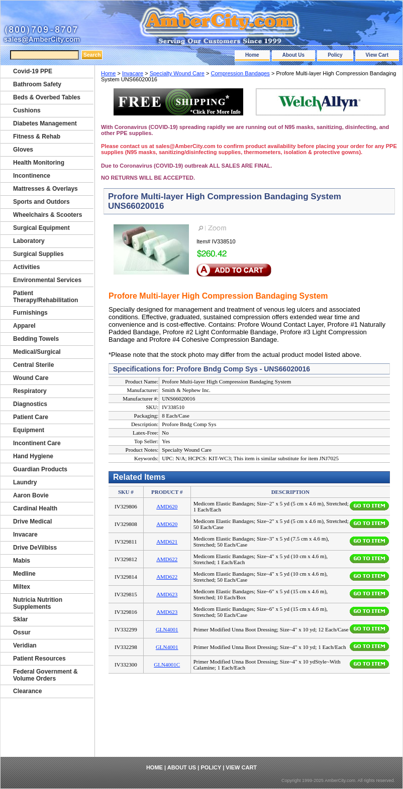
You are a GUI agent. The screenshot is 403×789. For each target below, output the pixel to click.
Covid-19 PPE (32, 71)
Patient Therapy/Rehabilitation (45, 297)
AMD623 (166, 594)
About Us (293, 55)
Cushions (27, 110)
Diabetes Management (45, 123)
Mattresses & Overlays (45, 188)
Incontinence (31, 175)
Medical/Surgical (37, 351)
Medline (24, 573)
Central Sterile (33, 364)
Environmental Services (47, 280)
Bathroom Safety (37, 84)
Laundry (25, 482)
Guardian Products (40, 469)
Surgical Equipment (41, 227)
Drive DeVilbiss (35, 547)
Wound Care (30, 377)
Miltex (21, 586)
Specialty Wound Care (177, 73)
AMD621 (166, 542)
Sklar (20, 619)
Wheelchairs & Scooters (47, 214)
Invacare (132, 73)
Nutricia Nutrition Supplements (37, 603)
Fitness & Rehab (36, 136)
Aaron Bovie (31, 495)
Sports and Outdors (41, 201)
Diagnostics (30, 404)
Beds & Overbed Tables (46, 97)
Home (252, 55)
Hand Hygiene (33, 456)
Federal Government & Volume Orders (45, 675)
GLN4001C (167, 665)
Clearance (27, 691)
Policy (335, 55)
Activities (26, 267)
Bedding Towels (36, 338)
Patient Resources (39, 658)
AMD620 (166, 506)
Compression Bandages (240, 73)
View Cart (377, 55)
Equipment (28, 430)
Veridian (25, 645)
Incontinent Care (37, 443)
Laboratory (29, 240)
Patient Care (30, 417)
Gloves (23, 149)
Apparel (24, 325)
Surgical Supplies (38, 253)
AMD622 (166, 559)
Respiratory (30, 390)
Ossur (22, 632)
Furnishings (30, 312)
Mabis (21, 560)
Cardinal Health (35, 508)
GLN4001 (167, 629)
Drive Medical (32, 521)
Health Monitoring (38, 162)
